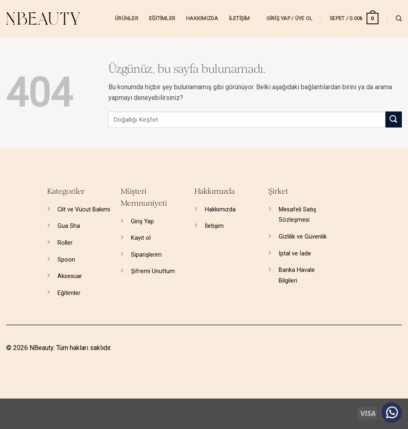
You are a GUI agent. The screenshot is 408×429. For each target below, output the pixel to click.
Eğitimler (162, 18)
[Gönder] (393, 119)
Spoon (66, 259)
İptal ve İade (295, 253)
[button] (289, 18)
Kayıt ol (141, 237)
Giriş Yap (142, 221)
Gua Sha (68, 226)
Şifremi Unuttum (153, 271)
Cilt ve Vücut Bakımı (83, 209)
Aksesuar (69, 276)
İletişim (239, 18)
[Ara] (399, 18)
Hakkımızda (202, 18)
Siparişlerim (146, 254)
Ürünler (126, 18)
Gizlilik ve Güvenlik (303, 236)
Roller (65, 242)
